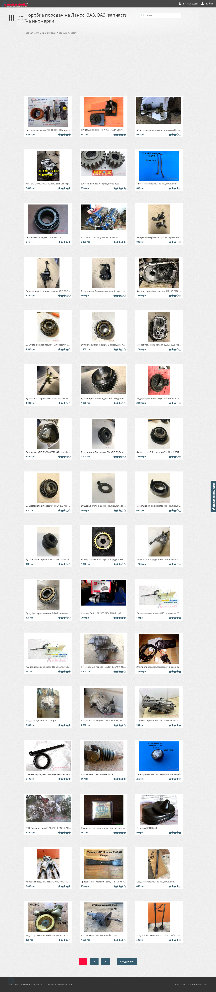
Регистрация (190, 3)
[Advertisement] (108, 65)
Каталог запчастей (21, 18)
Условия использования (60, 984)
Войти (209, 3)
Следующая (127, 961)
